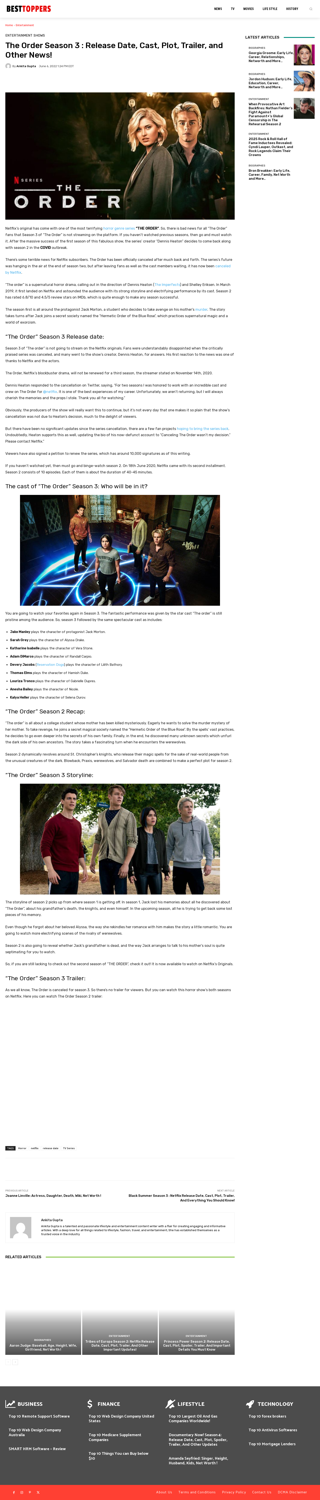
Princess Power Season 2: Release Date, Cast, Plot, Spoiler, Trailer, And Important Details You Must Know (196, 1346)
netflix (34, 1148)
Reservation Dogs (50, 665)
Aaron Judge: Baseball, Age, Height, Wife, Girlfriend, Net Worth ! (43, 1348)
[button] (311, 9)
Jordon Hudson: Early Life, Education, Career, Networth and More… (270, 83)
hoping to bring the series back (202, 429)
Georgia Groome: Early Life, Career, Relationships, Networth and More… (271, 57)
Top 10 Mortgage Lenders (272, 1444)
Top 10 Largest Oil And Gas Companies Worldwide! (193, 1419)
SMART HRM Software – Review (37, 1449)
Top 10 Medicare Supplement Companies (115, 1437)
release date (50, 1148)
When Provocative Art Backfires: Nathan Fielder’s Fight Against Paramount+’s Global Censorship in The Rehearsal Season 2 (271, 114)
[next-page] (15, 1362)
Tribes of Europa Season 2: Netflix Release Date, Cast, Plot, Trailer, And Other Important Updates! (119, 1346)
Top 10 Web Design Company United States (121, 1419)
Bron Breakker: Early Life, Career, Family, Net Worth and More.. (269, 175)
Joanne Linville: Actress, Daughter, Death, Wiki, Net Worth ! (53, 1196)
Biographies (42, 1340)
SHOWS (39, 35)
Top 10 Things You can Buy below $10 (118, 1456)
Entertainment (25, 25)
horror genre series (119, 228)
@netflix (50, 392)
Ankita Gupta (26, 66)
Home (9, 25)
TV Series (69, 1148)
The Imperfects (167, 285)
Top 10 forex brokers (267, 1416)
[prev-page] (8, 1362)
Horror (22, 1148)
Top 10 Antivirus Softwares (273, 1430)
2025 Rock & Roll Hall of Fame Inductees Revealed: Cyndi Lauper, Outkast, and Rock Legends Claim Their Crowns (271, 147)
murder (201, 309)
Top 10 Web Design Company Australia (35, 1432)
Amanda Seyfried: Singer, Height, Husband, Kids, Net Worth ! (198, 1461)
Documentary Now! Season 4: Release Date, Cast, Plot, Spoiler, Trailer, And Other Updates (198, 1440)
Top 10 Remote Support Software (39, 1416)
